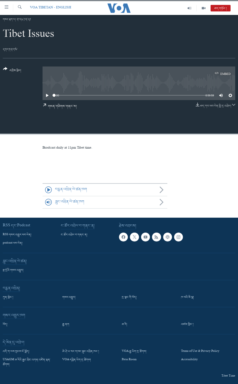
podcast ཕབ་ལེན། (13, 243)
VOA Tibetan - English (50, 8)
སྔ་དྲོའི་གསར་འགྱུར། (13, 270)
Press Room (129, 360)
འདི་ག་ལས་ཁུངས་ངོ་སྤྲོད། (16, 351)
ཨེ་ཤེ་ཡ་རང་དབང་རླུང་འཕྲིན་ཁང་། (80, 351)
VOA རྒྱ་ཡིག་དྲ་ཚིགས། (134, 351)
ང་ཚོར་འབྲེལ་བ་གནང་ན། (74, 235)
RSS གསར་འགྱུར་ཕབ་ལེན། (17, 235)
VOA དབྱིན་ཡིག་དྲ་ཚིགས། (76, 360)
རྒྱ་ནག (65, 324)
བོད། (5, 324)
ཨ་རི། (124, 324)
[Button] (12, 71)
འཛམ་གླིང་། (187, 324)
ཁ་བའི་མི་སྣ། (187, 297)
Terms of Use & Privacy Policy (200, 351)
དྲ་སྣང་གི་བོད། (129, 297)
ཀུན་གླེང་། (8, 297)
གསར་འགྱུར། (69, 297)
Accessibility (189, 360)
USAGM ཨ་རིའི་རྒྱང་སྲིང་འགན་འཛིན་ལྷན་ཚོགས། (27, 362)
